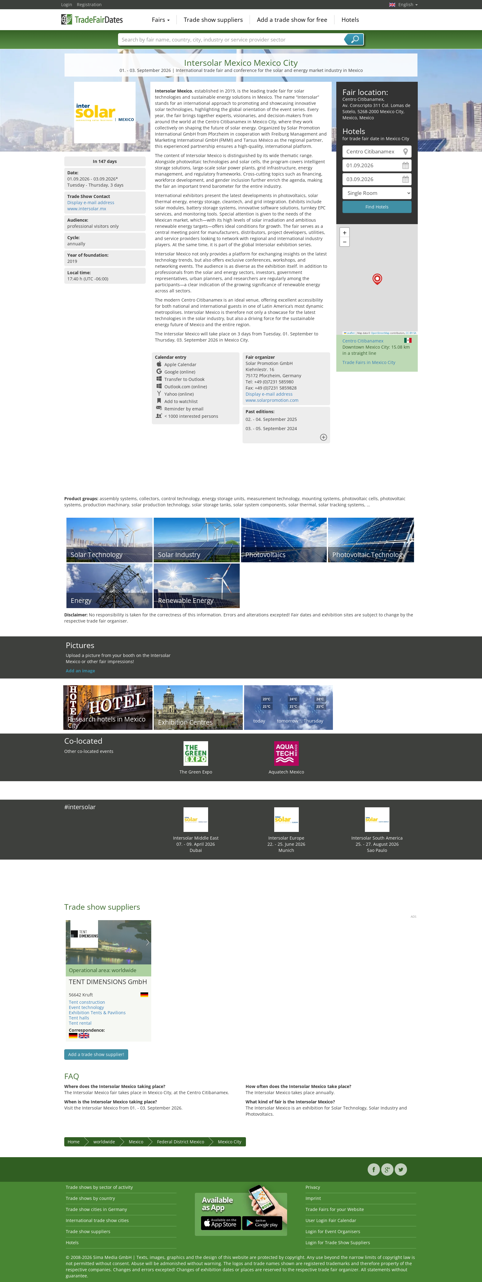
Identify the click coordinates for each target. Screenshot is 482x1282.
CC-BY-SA (411, 332)
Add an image (80, 671)
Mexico (136, 1142)
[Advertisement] (241, 475)
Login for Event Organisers (333, 1231)
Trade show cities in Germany (96, 1209)
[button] (377, 279)
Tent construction (87, 1002)
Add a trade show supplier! (96, 1054)
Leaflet (349, 332)
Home (74, 1142)
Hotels (350, 20)
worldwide (104, 1142)
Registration (89, 4)
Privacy (313, 1187)
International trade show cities (97, 1220)
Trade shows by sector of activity (99, 1187)
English (408, 4)
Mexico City (229, 1142)
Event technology (86, 1007)
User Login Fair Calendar (331, 1220)
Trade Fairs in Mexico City (368, 362)
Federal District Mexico (180, 1142)
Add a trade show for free (292, 20)
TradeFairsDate (92, 19)
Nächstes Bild (148, 942)
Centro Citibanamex (362, 341)
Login (66, 4)
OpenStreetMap (380, 332)
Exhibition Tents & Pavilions (97, 1012)
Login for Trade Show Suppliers (338, 1242)
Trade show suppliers (213, 20)
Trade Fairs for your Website (335, 1209)
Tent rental (80, 1023)
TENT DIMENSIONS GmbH (108, 982)
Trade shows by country (90, 1198)
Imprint (313, 1198)
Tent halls (79, 1018)
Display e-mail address (90, 202)
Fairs (161, 20)
